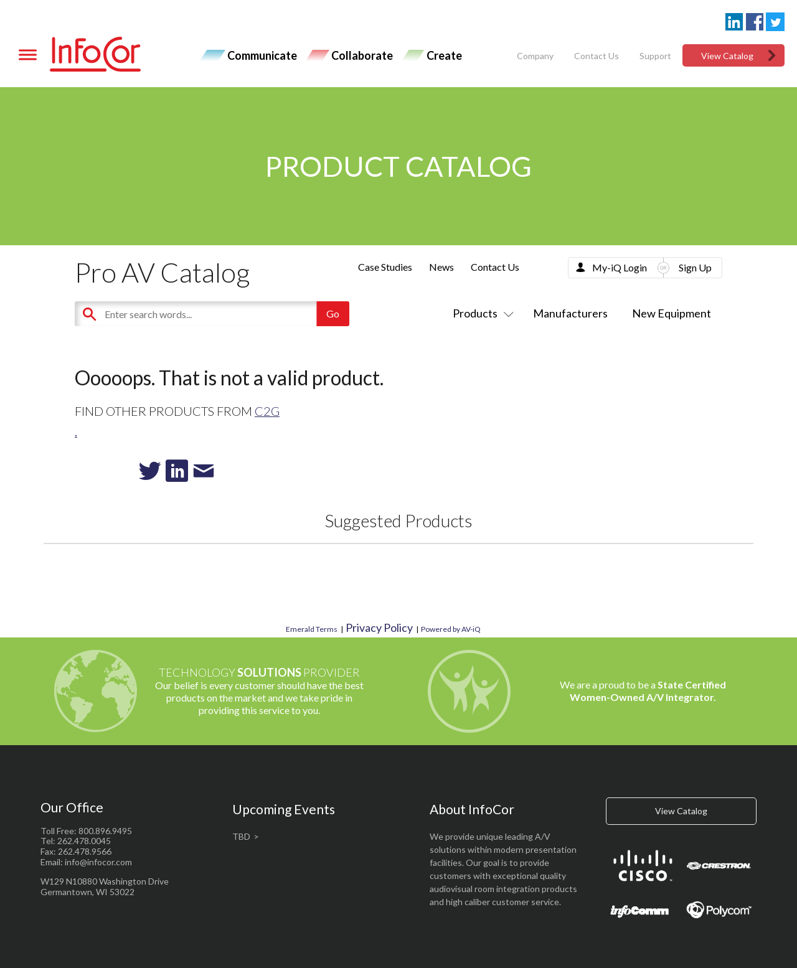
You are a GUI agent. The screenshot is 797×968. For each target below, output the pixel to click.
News (441, 267)
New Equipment (671, 313)
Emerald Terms (311, 629)
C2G (267, 410)
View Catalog (727, 55)
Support (655, 55)
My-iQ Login (619, 267)
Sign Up (695, 267)
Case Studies (385, 267)
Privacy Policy (379, 627)
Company (535, 55)
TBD (241, 836)
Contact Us (596, 55)
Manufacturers (570, 313)
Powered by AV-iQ (451, 629)
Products (481, 313)
